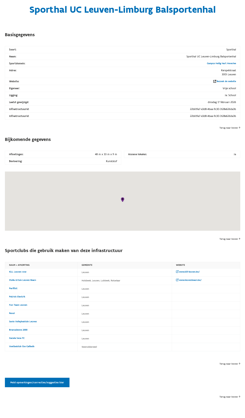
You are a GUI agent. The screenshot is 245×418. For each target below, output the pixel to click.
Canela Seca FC (17, 338)
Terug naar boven (229, 127)
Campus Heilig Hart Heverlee (221, 63)
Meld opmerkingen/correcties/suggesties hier (37, 382)
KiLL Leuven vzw (17, 271)
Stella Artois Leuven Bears (22, 280)
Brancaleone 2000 (18, 329)
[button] (122, 199)
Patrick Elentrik (17, 296)
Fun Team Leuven (18, 305)
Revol (12, 313)
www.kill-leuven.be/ (188, 271)
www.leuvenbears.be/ (189, 280)
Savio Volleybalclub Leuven (23, 321)
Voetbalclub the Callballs (21, 346)
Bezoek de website (226, 81)
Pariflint (13, 288)
